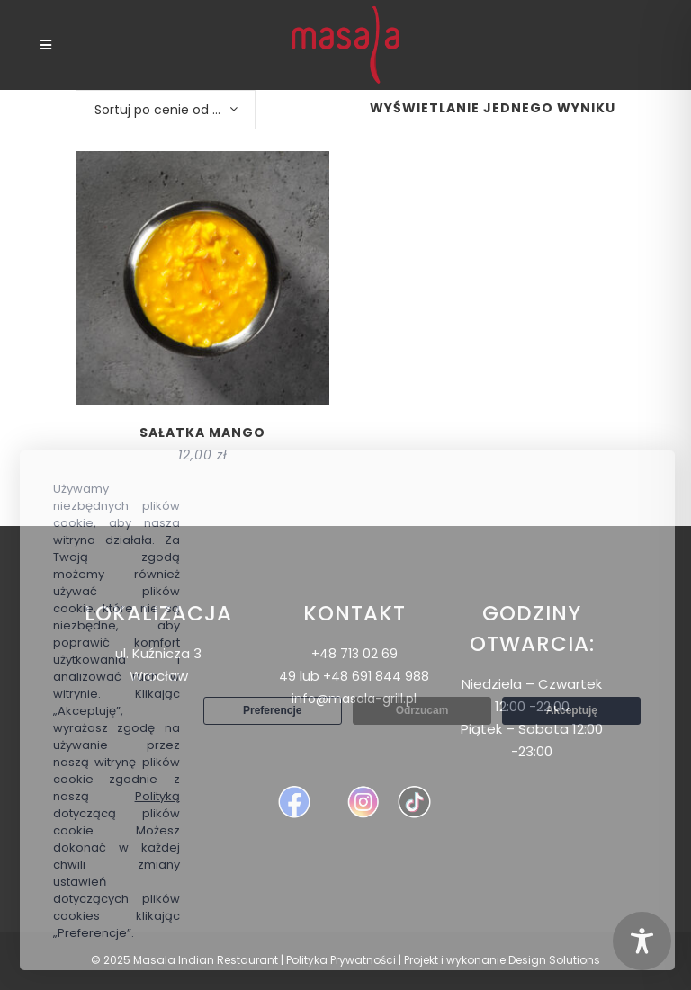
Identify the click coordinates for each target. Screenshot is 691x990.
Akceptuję (571, 710)
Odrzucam (422, 710)
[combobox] (166, 109)
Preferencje (272, 710)
